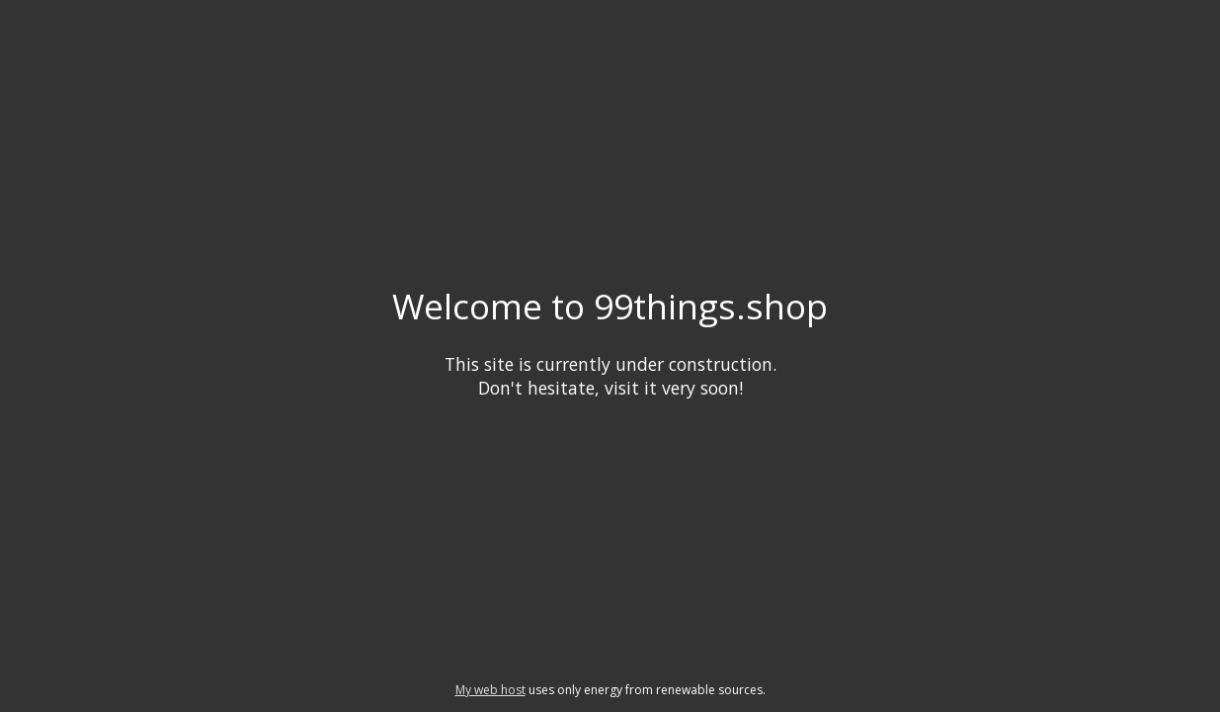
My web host (490, 689)
